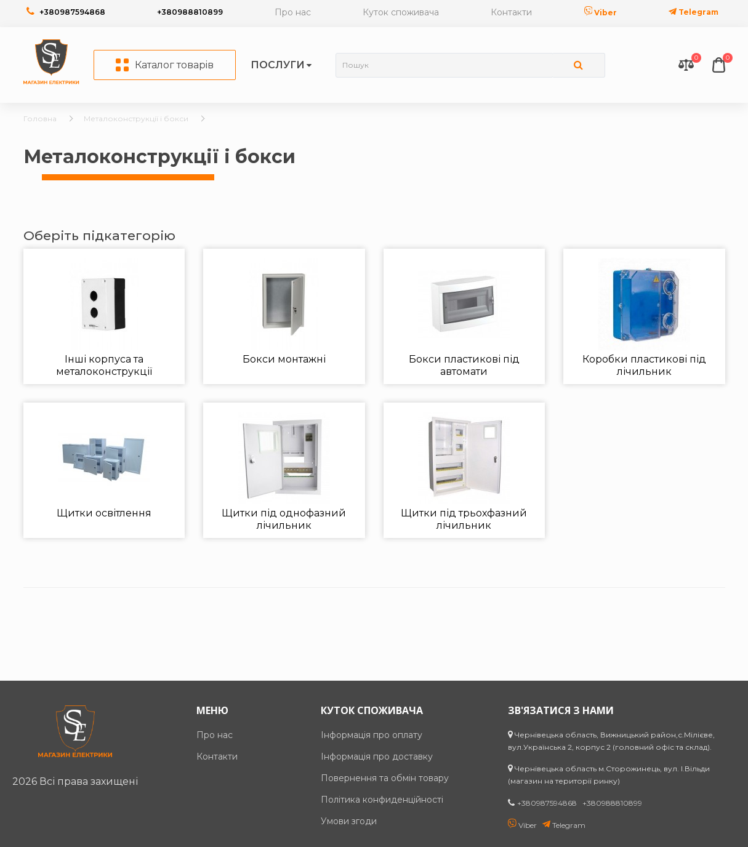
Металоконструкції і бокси (136, 118)
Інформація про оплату (371, 735)
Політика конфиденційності (382, 799)
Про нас (293, 12)
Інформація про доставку (377, 756)
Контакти (511, 12)
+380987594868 (72, 12)
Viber (600, 12)
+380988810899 (190, 12)
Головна (40, 118)
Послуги (278, 65)
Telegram (693, 12)
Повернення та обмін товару (385, 778)
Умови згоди (349, 821)
